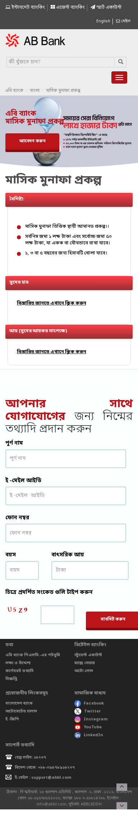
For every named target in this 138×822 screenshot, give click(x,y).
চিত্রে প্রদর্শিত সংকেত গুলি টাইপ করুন (49, 592)
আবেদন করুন (32, 141)
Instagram (91, 719)
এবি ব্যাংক (14, 91)
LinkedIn (88, 735)
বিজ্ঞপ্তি (11, 678)
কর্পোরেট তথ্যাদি (19, 671)
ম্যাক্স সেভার (84, 663)
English (103, 21)
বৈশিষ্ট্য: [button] (71, 197)
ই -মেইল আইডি (23, 480)
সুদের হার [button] (71, 280)
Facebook (89, 703)
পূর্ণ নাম (14, 443)
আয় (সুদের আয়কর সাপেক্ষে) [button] (71, 329)
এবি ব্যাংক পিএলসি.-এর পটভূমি (32, 655)
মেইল (123, 21)
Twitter (87, 711)
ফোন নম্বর (17, 517)
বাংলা (35, 91)
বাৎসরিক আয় (67, 555)
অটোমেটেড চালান (21, 711)
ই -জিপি (12, 719)
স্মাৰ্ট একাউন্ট (106, 7)
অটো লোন (83, 671)
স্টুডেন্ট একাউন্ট (88, 655)
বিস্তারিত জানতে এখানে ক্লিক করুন (51, 303)
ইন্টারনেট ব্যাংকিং (25, 7)
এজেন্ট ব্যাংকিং (68, 7)
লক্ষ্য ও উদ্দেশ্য (18, 663)
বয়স (10, 555)
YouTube (88, 727)
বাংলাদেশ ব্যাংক (19, 703)
